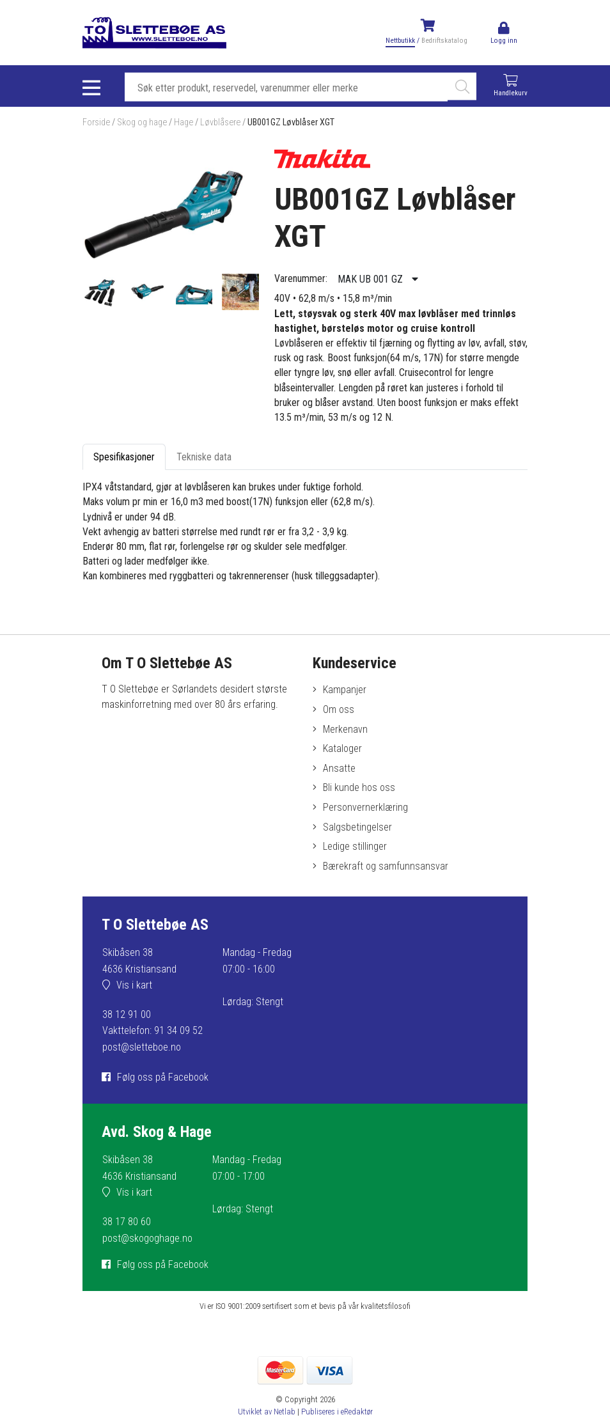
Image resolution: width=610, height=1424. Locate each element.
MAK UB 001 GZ (371, 279)
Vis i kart (134, 985)
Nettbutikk (400, 40)
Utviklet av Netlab (266, 1411)
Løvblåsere (220, 122)
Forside (96, 122)
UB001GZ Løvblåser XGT (290, 122)
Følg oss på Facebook (162, 1077)
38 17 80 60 (126, 1222)
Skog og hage (142, 122)
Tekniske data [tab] (203, 457)
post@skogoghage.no (147, 1238)
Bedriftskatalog (444, 40)
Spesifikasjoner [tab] (124, 457)
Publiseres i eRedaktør (337, 1411)
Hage (183, 122)
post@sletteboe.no (141, 1047)
